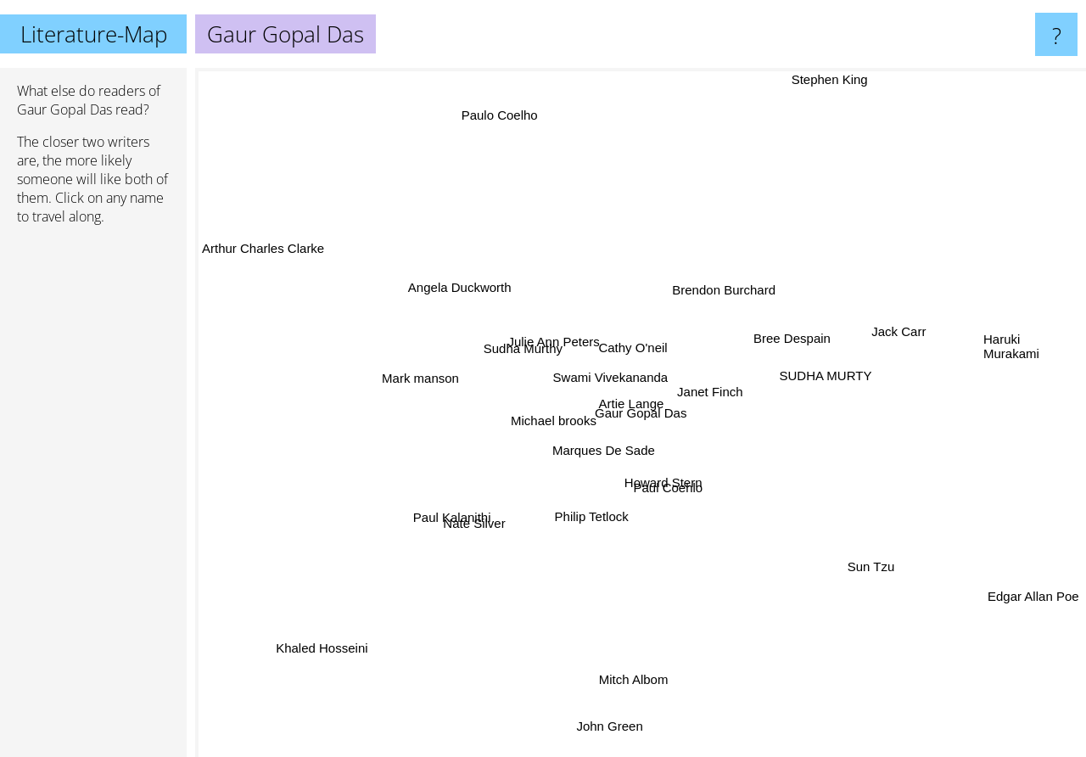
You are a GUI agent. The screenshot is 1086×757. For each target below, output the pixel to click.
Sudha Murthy (525, 351)
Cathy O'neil (640, 332)
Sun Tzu (863, 565)
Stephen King (808, 79)
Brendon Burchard (732, 285)
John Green (606, 726)
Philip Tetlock (610, 516)
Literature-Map (93, 34)
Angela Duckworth (467, 290)
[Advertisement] (93, 498)
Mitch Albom (640, 696)
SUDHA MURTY (825, 375)
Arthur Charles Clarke (263, 259)
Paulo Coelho (489, 111)
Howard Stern (655, 483)
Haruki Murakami (1011, 357)
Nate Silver (468, 533)
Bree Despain (787, 330)
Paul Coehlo (677, 501)
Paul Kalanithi (469, 510)
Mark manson (415, 374)
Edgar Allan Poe (1033, 603)
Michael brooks (548, 407)
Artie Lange (641, 397)
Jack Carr (875, 336)
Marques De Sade (601, 458)
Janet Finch (721, 386)
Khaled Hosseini (304, 645)
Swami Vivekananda (612, 382)
